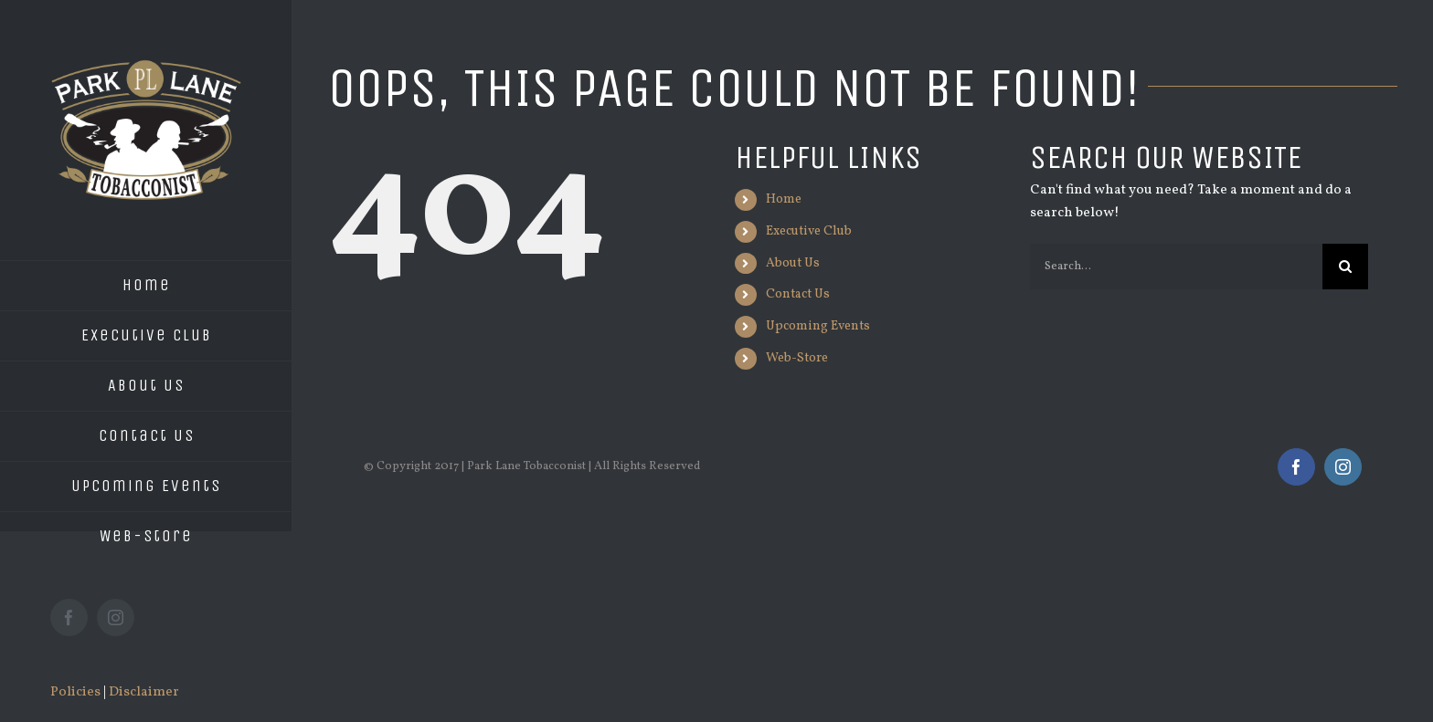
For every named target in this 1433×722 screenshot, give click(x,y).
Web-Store (797, 358)
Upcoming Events (818, 326)
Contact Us (798, 294)
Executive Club (809, 231)
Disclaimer (144, 692)
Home (783, 199)
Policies (75, 692)
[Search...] (1176, 266)
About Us (793, 263)
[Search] (1345, 266)
